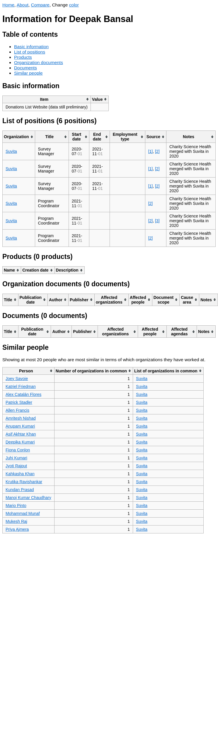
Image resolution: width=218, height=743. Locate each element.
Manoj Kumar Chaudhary (28, 497)
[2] (157, 151)
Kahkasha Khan (20, 473)
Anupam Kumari (20, 426)
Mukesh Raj (16, 521)
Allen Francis (17, 410)
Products (23, 57)
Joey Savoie (17, 378)
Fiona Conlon (18, 450)
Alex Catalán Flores (23, 394)
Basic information (31, 46)
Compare (40, 4)
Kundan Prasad (20, 489)
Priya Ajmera (17, 529)
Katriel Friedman (21, 386)
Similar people (28, 73)
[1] (150, 151)
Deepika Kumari (20, 442)
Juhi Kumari (16, 458)
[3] (157, 220)
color (74, 4)
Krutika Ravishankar (24, 481)
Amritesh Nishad (21, 418)
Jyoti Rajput (16, 465)
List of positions (29, 51)
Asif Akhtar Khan (21, 434)
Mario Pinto (16, 505)
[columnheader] (47, 99)
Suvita (11, 151)
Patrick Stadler (19, 402)
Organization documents (38, 62)
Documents (25, 67)
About (22, 4)
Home (8, 4)
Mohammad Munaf (23, 513)
